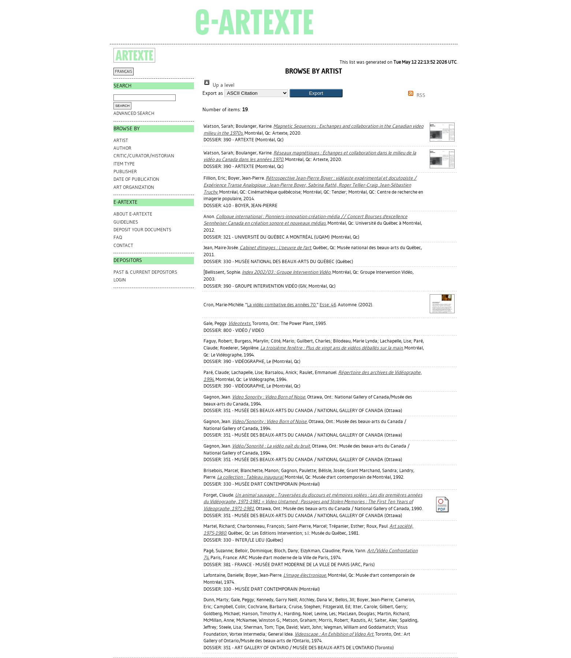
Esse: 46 (328, 304)
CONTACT (123, 245)
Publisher (125, 171)
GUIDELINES (125, 222)
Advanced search (133, 113)
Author (122, 148)
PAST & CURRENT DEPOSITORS (145, 272)
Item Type (124, 164)
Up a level (218, 85)
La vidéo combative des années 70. (282, 304)
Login (119, 280)
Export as (212, 93)
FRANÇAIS (123, 71)
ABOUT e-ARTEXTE (132, 214)
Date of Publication (136, 179)
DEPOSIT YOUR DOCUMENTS (142, 229)
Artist (120, 140)
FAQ (117, 237)
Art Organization (133, 187)
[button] (316, 93)
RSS (415, 95)
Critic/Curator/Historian (143, 155)
